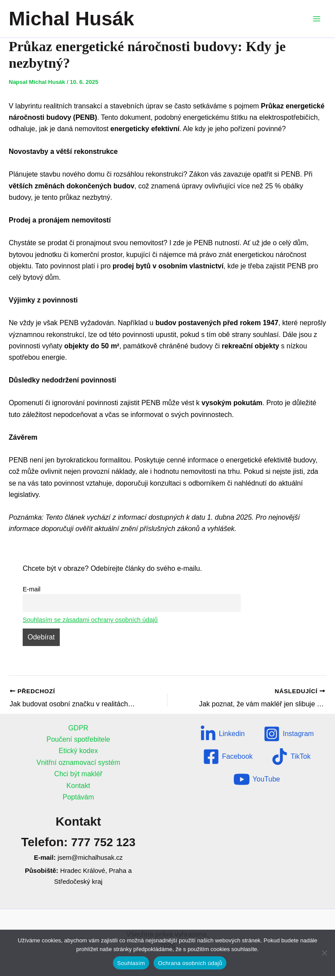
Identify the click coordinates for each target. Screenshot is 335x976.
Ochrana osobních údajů (190, 963)
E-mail (32, 589)
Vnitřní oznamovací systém (78, 762)
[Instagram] (288, 733)
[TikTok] (291, 756)
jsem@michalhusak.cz (90, 857)
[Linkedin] (222, 733)
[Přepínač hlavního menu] (316, 18)
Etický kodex (78, 750)
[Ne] (324, 952)
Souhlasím (131, 963)
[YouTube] (256, 779)
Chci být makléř (78, 774)
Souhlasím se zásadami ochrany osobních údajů (90, 619)
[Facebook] (228, 756)
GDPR (78, 728)
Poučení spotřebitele (78, 739)
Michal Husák (71, 18)
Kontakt (78, 785)
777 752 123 (103, 842)
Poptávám (78, 797)
